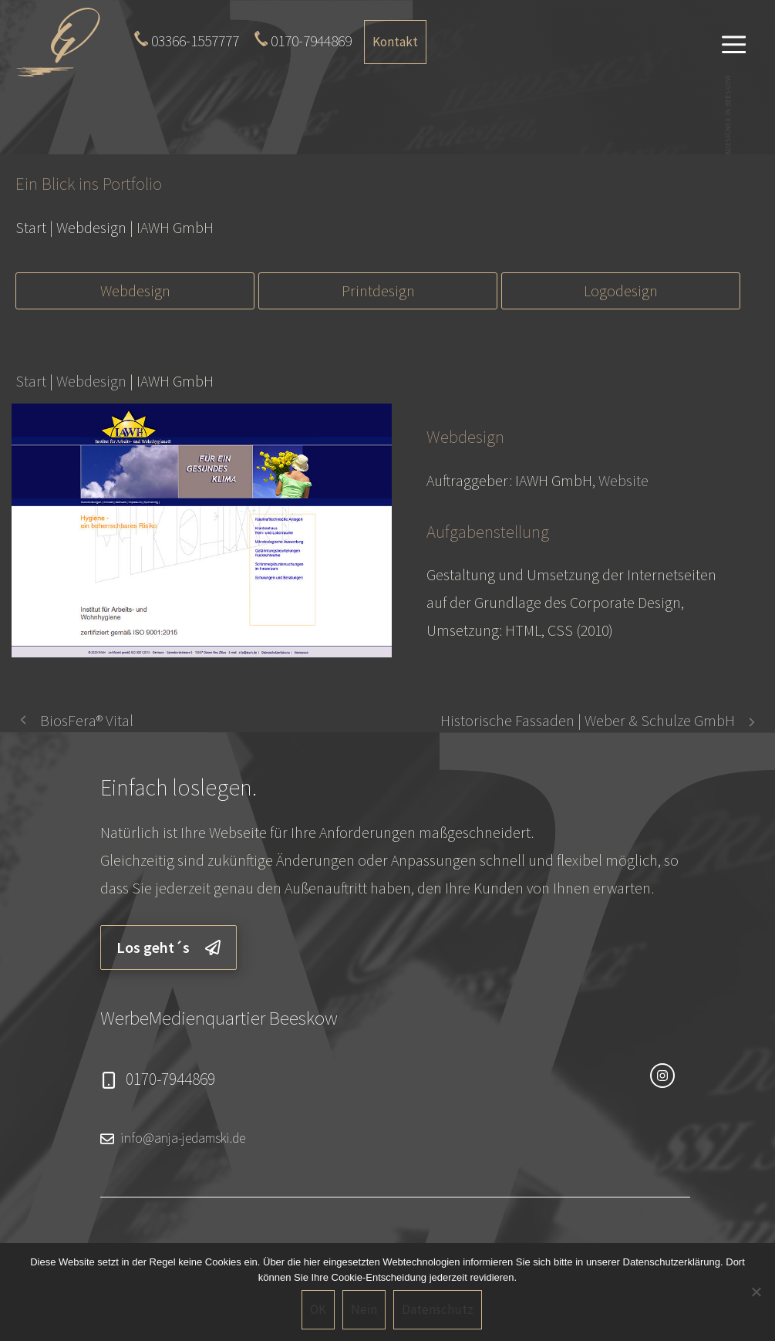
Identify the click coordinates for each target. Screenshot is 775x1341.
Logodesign (621, 290)
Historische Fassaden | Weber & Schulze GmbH (587, 720)
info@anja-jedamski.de (183, 1138)
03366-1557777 (195, 40)
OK (318, 1309)
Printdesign (378, 290)
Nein (364, 1309)
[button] (734, 42)
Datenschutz (437, 1309)
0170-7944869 (311, 40)
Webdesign (135, 290)
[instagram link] (662, 1075)
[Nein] (755, 1291)
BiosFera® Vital (86, 720)
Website (623, 480)
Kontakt (395, 41)
